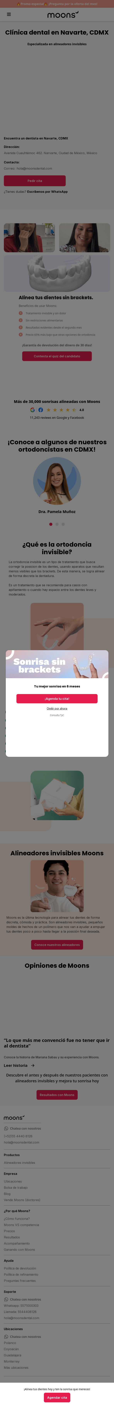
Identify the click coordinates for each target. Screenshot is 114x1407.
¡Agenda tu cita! (57, 699)
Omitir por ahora (57, 708)
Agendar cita (57, 1397)
